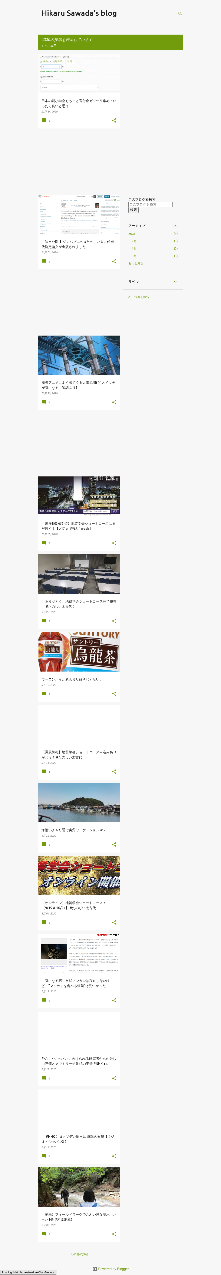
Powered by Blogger (110, 1269)
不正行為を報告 (138, 297)
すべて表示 (49, 45)
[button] (114, 120)
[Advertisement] (77, 161)
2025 (131, 234)
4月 (134, 248)
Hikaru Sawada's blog (79, 13)
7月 (134, 241)
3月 (134, 256)
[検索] (180, 14)
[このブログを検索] (150, 204)
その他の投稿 (79, 1254)
